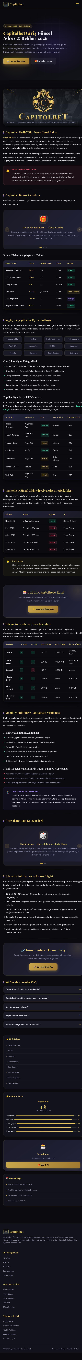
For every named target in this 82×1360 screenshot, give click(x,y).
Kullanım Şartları (9, 1334)
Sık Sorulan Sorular (11, 1326)
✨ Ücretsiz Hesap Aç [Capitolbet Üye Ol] (43, 611)
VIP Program (8, 1275)
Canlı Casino (12, 1069)
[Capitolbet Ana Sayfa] (13, 4)
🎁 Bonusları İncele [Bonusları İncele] (43, 61)
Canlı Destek (12, 1085)
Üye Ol (9, 1053)
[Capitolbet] (41, 1231)
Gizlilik (69, 1349)
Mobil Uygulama (13, 1080)
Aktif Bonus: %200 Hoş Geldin (19, 1197)
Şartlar (76, 1349)
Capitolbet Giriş (13, 1047)
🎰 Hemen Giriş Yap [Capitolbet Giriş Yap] (16, 61)
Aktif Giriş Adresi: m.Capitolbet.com (21, 1192)
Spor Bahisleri (12, 1074)
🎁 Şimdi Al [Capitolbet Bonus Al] (43, 1167)
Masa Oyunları (9, 1307)
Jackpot (6, 1303)
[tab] (40, 249)
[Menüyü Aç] (77, 4)
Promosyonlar (9, 1271)
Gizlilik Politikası (9, 1330)
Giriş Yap (7, 1258)
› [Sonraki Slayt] (79, 232)
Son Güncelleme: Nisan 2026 (19, 1186)
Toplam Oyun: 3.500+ (16, 1203)
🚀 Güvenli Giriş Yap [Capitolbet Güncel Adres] (43, 969)
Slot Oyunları (12, 1064)
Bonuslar (10, 1058)
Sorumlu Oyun (9, 1339)
